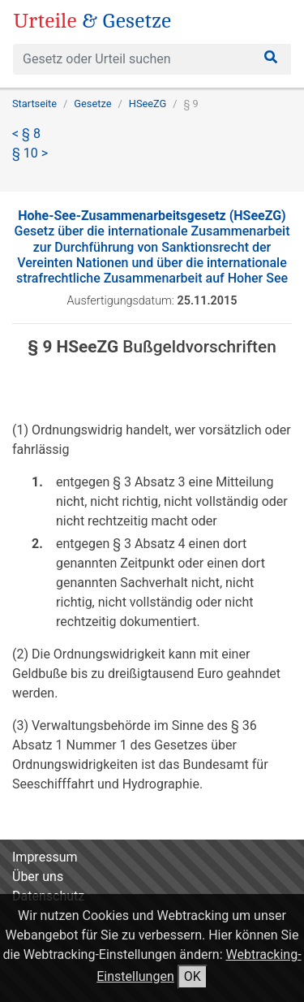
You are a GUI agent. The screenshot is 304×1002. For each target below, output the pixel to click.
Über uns (37, 876)
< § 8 (26, 133)
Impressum (45, 857)
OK (192, 976)
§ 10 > (30, 153)
